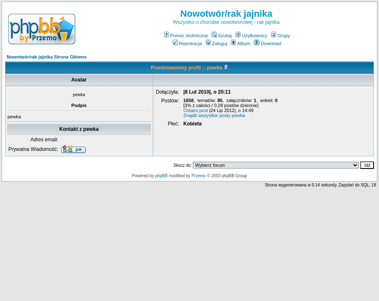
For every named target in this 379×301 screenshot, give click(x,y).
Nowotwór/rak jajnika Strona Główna (47, 56)
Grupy (280, 35)
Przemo (199, 175)
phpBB (161, 175)
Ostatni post (195, 110)
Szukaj (222, 35)
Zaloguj (216, 43)
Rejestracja (187, 43)
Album (240, 43)
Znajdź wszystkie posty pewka (214, 115)
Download (267, 43)
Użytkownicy (251, 35)
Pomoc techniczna (186, 35)
